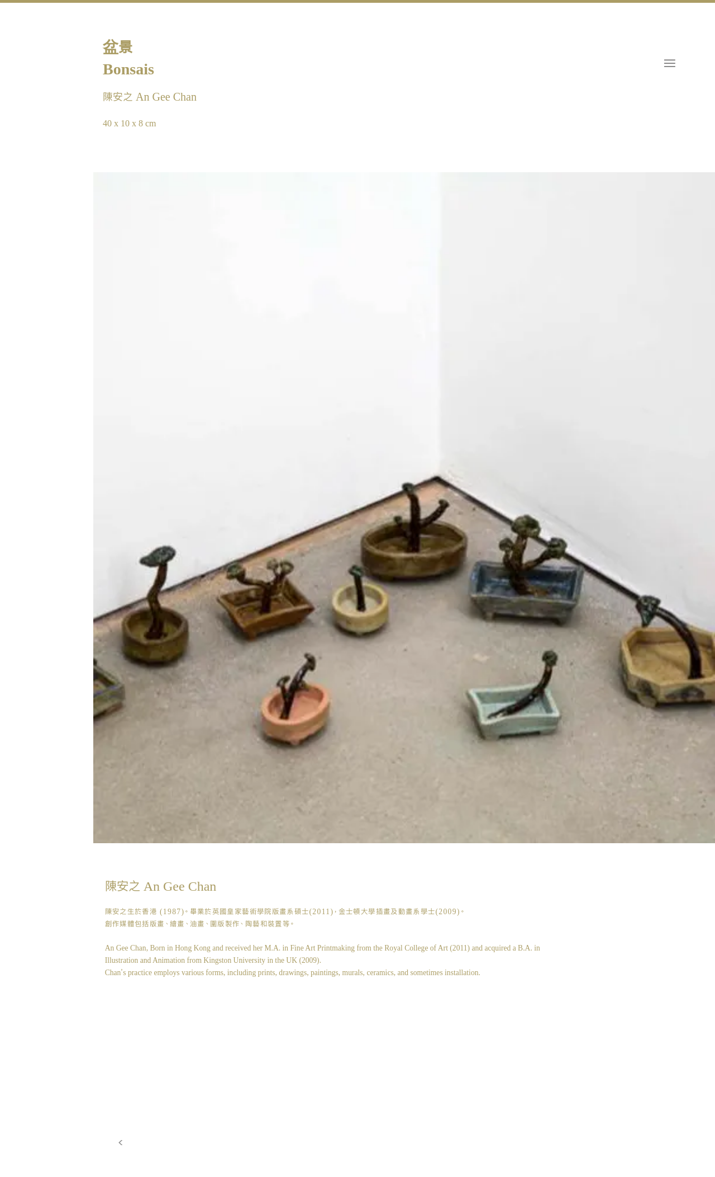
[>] (120, 1143)
